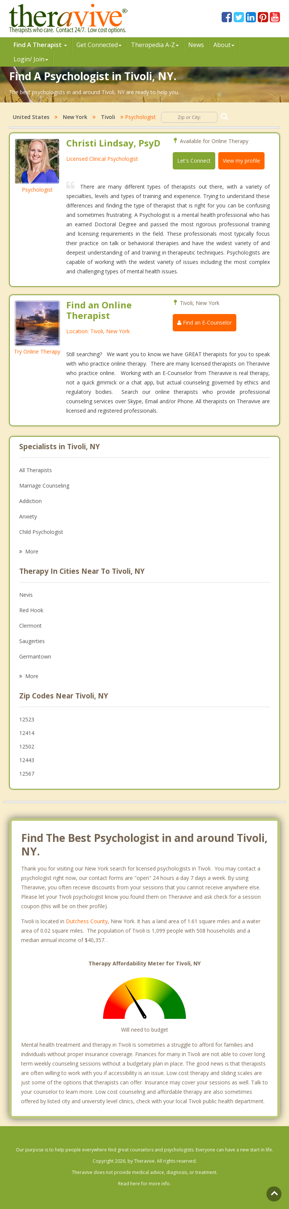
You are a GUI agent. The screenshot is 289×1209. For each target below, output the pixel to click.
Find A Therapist (40, 45)
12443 (26, 760)
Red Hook (31, 610)
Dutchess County (87, 921)
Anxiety (28, 516)
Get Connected (99, 45)
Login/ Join (31, 59)
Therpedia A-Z (155, 45)
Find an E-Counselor (204, 322)
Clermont (30, 625)
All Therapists (35, 470)
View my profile (241, 160)
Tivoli (108, 116)
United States (31, 116)
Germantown (35, 656)
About (223, 45)
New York (75, 116)
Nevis (26, 594)
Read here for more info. (144, 1183)
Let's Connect (194, 160)
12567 (26, 773)
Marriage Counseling (44, 485)
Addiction (30, 501)
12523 (26, 719)
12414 (26, 732)
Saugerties (32, 641)
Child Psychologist (41, 531)
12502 (26, 746)
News (196, 45)
